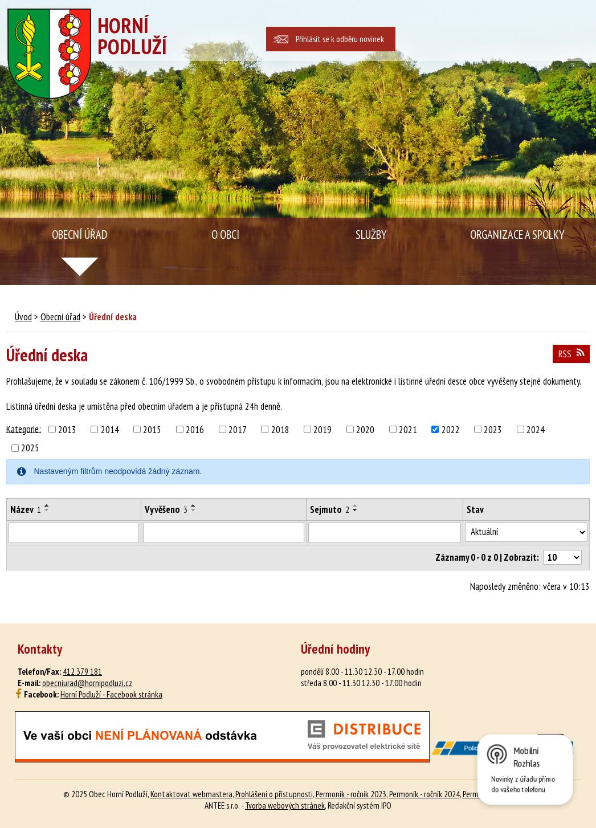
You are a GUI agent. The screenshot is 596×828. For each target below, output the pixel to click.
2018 (280, 429)
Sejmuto (329, 509)
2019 (322, 429)
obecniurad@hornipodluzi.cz (87, 682)
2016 (195, 429)
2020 (365, 429)
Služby (371, 234)
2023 (493, 429)
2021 (408, 429)
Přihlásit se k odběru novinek (340, 39)
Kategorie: (23, 428)
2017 (237, 429)
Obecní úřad (79, 234)
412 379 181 (82, 671)
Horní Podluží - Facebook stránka (111, 694)
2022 (451, 429)
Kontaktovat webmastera (191, 794)
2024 (535, 429)
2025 (30, 448)
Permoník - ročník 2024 (424, 794)
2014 (110, 429)
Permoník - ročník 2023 (351, 794)
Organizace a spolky (517, 234)
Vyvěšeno (166, 509)
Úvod (23, 317)
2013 (67, 429)
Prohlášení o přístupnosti (274, 794)
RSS (571, 354)
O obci (225, 234)
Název (25, 509)
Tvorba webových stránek (285, 805)
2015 (152, 429)
